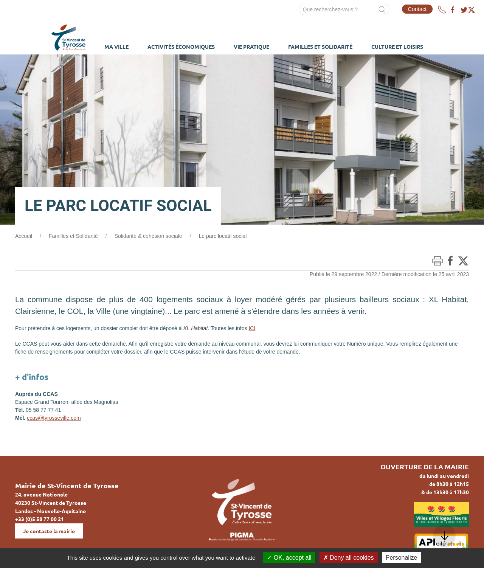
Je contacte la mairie (49, 531)
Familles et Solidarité (73, 236)
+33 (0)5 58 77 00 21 (39, 518)
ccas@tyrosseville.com (54, 418)
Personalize (401, 557)
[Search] (344, 9)
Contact (417, 9)
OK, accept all (289, 557)
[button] (444, 536)
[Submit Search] (381, 9)
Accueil (23, 236)
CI (252, 328)
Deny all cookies (348, 557)
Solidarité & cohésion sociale (148, 236)
